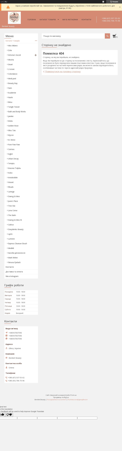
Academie (12, 93)
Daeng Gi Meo (14, 196)
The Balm (12, 215)
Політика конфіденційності (78, 400)
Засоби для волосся (16, 253)
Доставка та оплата (14, 271)
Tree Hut (11, 206)
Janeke (10, 116)
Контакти (86, 19)
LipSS (10, 234)
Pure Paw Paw (14, 144)
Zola (10, 50)
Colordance (12, 74)
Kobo (10, 173)
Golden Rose (13, 125)
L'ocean (11, 69)
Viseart (11, 182)
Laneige (11, 191)
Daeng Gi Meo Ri (15, 220)
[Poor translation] (9, 415)
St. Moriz (11, 140)
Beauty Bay (12, 83)
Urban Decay (13, 158)
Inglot (10, 154)
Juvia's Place (13, 201)
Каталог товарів (48, 19)
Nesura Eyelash (14, 262)
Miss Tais (12, 130)
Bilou (10, 102)
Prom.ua (73, 395)
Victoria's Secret (14, 55)
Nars (10, 88)
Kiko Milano (13, 45)
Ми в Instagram (70, 19)
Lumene (11, 239)
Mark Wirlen (13, 257)
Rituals (10, 187)
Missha (11, 60)
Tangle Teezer (14, 107)
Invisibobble (13, 177)
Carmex (11, 149)
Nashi (10, 97)
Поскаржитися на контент (56, 400)
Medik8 (11, 248)
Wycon (11, 135)
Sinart (10, 64)
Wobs (10, 121)
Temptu (11, 163)
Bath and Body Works (17, 111)
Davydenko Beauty (15, 229)
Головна (31, 19)
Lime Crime (12, 210)
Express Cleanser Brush (17, 243)
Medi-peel (12, 78)
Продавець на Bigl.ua (61, 397)
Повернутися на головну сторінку (63, 71)
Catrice (11, 224)
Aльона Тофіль (14, 168)
